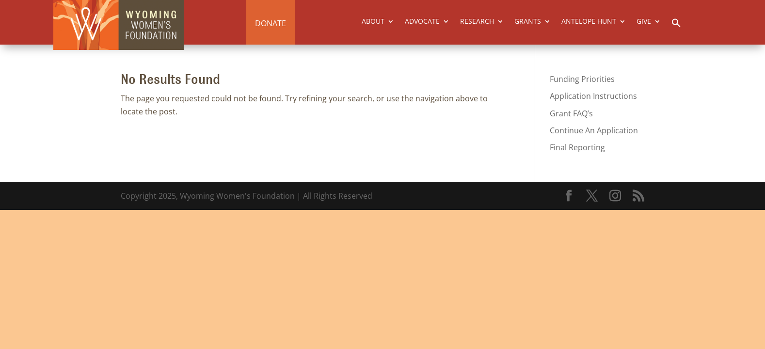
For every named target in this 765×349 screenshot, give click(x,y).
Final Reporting (577, 147)
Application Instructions (593, 96)
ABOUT (373, 22)
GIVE (644, 22)
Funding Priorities (582, 79)
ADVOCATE (422, 22)
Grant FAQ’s (571, 113)
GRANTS (527, 22)
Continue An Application (594, 130)
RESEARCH (477, 22)
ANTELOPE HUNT (588, 22)
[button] (676, 25)
